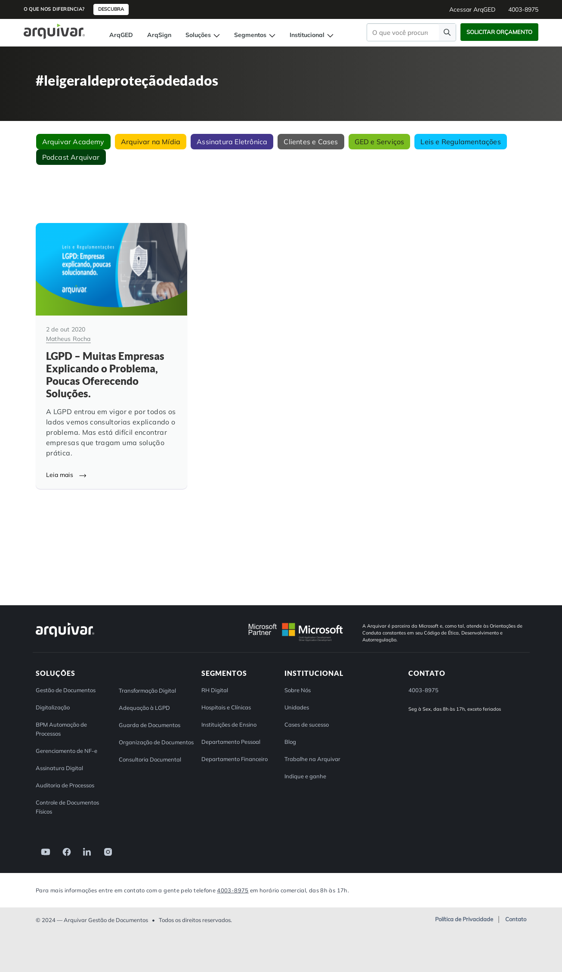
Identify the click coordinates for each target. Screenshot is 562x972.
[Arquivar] (65, 636)
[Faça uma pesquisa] (447, 32)
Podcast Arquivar (71, 157)
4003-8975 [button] (523, 9)
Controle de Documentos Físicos (67, 806)
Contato (515, 919)
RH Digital (214, 689)
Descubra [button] (111, 9)
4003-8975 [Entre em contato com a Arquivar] (232, 889)
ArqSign (159, 35)
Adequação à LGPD (144, 707)
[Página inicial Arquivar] (54, 31)
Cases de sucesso (306, 724)
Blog (290, 741)
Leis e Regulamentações (460, 141)
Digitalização (53, 706)
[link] (43, 850)
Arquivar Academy (73, 141)
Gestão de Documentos (66, 689)
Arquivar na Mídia (150, 141)
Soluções (202, 35)
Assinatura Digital (59, 767)
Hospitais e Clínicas (226, 706)
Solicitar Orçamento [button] (499, 31)
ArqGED (121, 35)
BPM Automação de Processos (61, 729)
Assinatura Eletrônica (232, 141)
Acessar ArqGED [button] (472, 9)
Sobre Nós (297, 689)
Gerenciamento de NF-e (66, 750)
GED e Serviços (380, 141)
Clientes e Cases (311, 141)
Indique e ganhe (305, 775)
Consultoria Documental (150, 758)
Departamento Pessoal (230, 741)
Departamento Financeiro (234, 758)
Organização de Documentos (156, 741)
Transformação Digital (147, 690)
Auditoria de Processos (65, 784)
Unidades (296, 706)
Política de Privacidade (464, 919)
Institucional (311, 35)
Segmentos (254, 35)
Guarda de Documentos (149, 724)
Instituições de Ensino (228, 724)
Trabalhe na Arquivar (312, 758)
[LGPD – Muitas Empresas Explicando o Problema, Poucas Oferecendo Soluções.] (111, 356)
